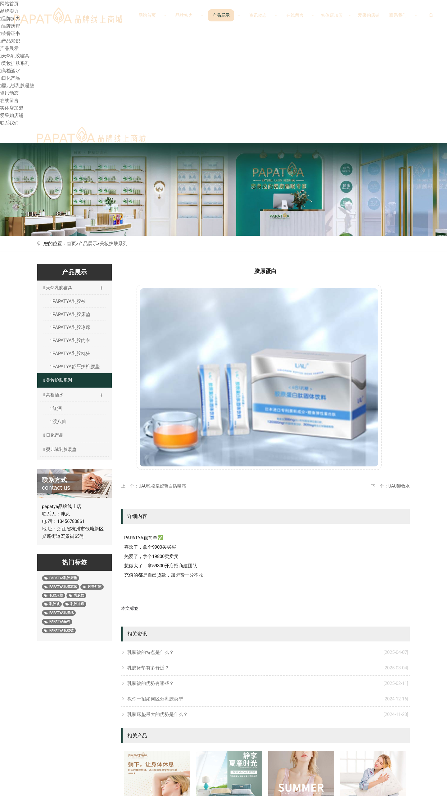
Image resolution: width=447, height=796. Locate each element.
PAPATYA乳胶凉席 (70, 327)
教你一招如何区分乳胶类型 (267, 699)
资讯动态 (258, 15)
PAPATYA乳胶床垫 (70, 314)
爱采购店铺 (369, 15)
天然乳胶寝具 (14, 56)
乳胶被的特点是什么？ (267, 652)
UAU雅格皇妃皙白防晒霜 (162, 485)
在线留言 (295, 15)
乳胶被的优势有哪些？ (267, 683)
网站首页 (147, 15)
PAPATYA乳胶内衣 (70, 340)
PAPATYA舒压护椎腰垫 (75, 366)
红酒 (56, 408)
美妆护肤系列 (14, 63)
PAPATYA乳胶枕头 (70, 353)
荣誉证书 (10, 33)
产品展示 (221, 15)
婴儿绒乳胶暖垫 (17, 85)
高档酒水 (10, 71)
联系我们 (398, 15)
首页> (73, 243)
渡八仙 (58, 421)
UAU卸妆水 (399, 485)
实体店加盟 (332, 15)
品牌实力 (184, 15)
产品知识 (10, 41)
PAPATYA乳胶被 (68, 301)
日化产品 (10, 78)
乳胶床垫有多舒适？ (267, 668)
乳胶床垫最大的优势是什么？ (267, 714)
